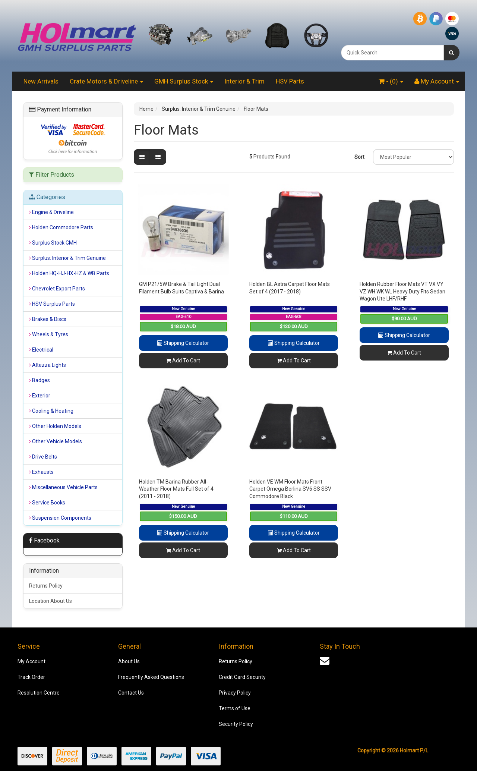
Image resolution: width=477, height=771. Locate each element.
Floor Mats (256, 109)
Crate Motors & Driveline (106, 81)
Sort (359, 157)
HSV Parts (290, 81)
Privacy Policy (235, 693)
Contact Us (131, 693)
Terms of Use (234, 708)
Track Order (31, 677)
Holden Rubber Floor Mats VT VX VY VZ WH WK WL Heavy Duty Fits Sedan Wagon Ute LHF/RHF (402, 291)
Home (146, 109)
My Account (31, 661)
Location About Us (50, 601)
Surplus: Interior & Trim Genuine (199, 109)
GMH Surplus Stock (183, 81)
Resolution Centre (39, 693)
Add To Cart (183, 361)
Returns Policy (46, 586)
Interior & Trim (244, 81)
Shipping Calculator (183, 343)
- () (391, 81)
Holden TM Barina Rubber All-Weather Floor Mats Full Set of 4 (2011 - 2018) (176, 489)
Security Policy (236, 724)
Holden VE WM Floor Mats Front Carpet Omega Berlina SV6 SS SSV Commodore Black (290, 489)
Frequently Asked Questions (151, 677)
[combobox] (392, 52)
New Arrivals (41, 81)
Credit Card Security (242, 677)
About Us (129, 661)
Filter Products (51, 174)
